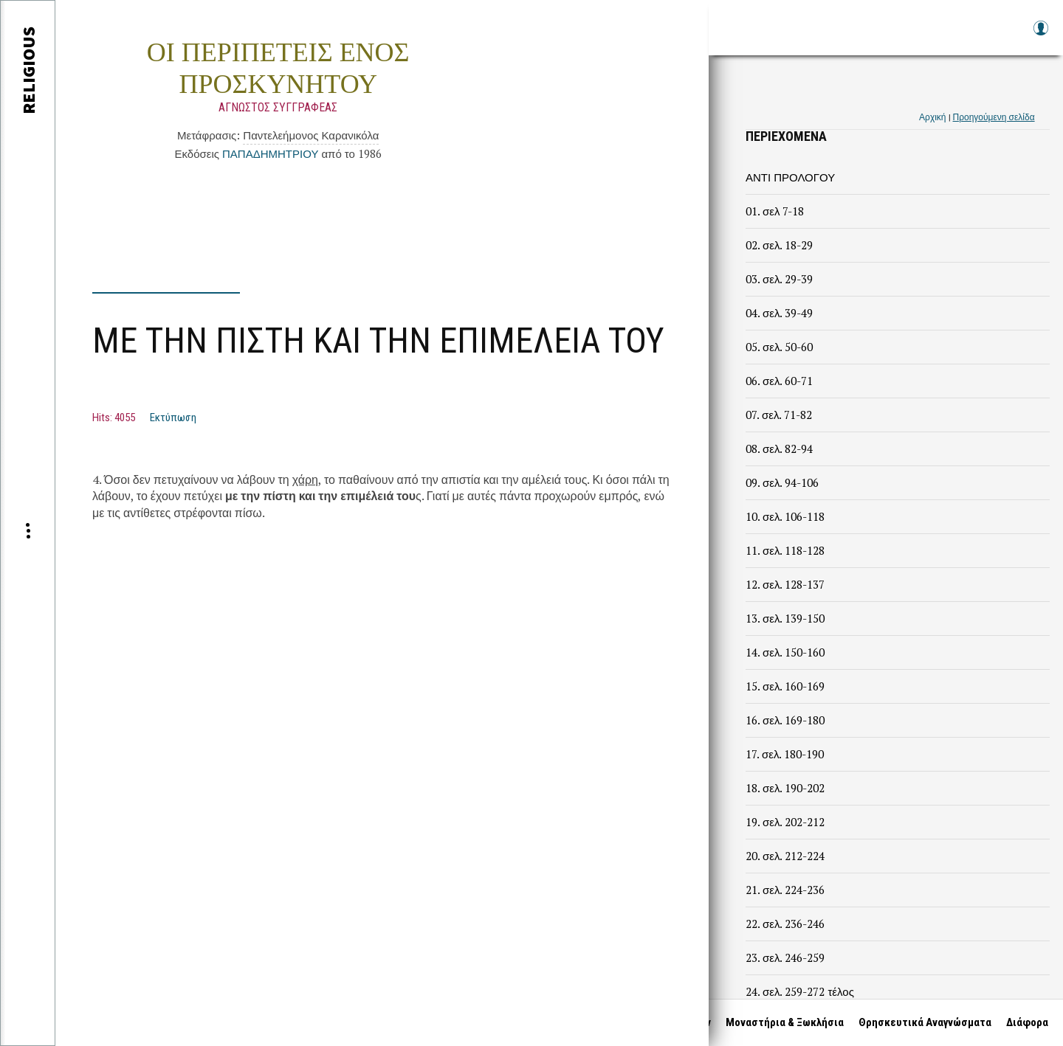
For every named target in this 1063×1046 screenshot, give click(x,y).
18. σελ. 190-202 (785, 787)
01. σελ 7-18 (775, 211)
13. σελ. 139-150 (785, 618)
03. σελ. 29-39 (779, 278)
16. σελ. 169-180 (785, 720)
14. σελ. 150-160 (785, 652)
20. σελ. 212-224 (785, 855)
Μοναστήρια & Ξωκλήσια (785, 1022)
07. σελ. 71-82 (779, 414)
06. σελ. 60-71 (779, 380)
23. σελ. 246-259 (785, 957)
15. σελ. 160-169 (785, 686)
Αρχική (932, 116)
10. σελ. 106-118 (785, 516)
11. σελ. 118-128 (785, 550)
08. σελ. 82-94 (779, 448)
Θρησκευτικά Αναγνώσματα (925, 1022)
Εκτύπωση (173, 417)
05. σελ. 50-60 (779, 346)
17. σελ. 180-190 (785, 754)
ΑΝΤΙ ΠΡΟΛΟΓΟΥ (790, 177)
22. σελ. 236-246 (785, 923)
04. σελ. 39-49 (779, 312)
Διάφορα (1027, 1022)
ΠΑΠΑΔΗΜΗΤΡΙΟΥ (270, 153)
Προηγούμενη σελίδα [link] (994, 116)
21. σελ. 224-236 (785, 889)
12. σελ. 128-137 (785, 584)
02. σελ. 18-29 (779, 245)
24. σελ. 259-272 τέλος (800, 991)
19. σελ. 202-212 (785, 821)
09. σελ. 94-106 (782, 482)
